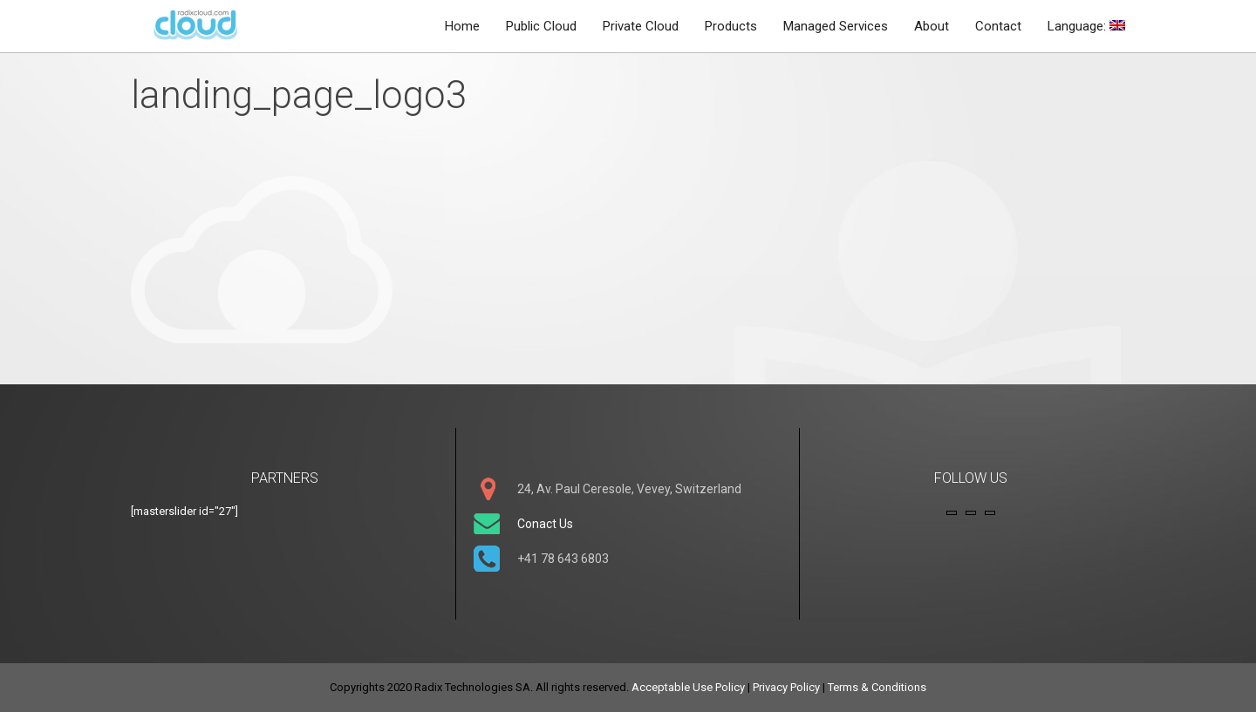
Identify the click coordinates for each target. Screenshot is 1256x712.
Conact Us (545, 524)
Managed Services (835, 26)
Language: (1086, 26)
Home (462, 26)
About (931, 26)
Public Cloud (541, 26)
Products (731, 26)
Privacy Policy (786, 687)
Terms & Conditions (877, 687)
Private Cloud (641, 26)
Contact (998, 26)
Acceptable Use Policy (688, 687)
